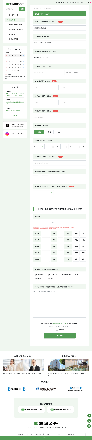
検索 (22, 9)
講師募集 (38, 434)
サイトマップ (58, 434)
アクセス (48, 434)
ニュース (29, 434)
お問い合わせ (70, 434)
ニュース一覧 (15, 115)
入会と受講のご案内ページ (59, 323)
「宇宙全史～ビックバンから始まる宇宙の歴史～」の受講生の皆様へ (15, 94)
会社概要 (20, 434)
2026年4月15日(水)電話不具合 (13, 110)
